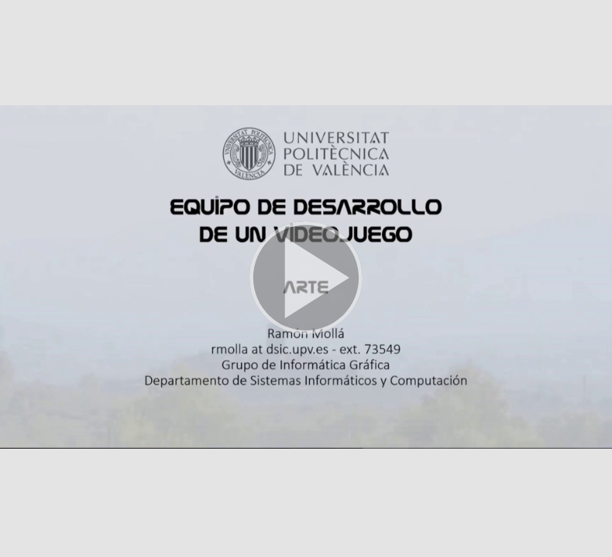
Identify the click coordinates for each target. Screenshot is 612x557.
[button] (306, 278)
